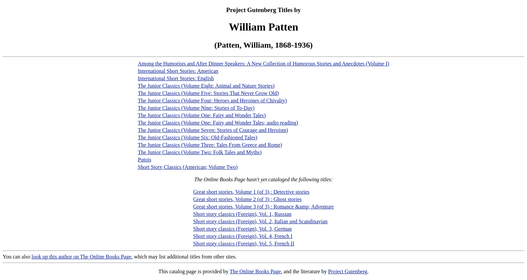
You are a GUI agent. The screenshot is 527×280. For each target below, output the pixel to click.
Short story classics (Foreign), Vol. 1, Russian (242, 214)
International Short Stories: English (176, 78)
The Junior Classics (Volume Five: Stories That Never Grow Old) (208, 93)
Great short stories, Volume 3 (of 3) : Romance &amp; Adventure (263, 206)
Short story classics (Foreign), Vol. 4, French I (242, 236)
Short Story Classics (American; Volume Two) (188, 167)
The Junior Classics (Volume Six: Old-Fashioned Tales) (197, 137)
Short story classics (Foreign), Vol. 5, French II (243, 243)
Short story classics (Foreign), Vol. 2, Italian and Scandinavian (260, 221)
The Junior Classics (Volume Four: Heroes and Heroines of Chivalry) (212, 100)
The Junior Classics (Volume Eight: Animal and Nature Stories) (206, 86)
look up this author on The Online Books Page (81, 257)
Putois (144, 159)
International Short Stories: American (178, 71)
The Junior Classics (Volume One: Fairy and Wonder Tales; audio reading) (218, 123)
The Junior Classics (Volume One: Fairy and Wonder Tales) (202, 115)
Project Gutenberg (347, 271)
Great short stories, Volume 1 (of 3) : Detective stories (251, 192)
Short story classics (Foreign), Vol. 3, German (242, 229)
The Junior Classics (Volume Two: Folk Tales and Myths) (199, 152)
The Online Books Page (255, 271)
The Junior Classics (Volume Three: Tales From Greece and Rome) (210, 145)
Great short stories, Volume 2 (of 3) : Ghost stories (247, 199)
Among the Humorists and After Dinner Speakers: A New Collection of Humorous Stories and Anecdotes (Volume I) (263, 63)
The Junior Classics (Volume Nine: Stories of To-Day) (196, 108)
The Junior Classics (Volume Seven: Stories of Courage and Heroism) (213, 130)
